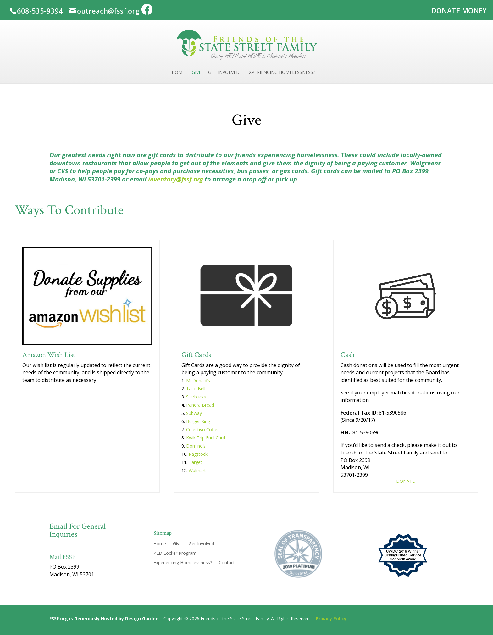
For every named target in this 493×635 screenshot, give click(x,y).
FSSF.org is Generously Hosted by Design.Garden (103, 618)
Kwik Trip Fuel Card (205, 438)
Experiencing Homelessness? (280, 72)
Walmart (197, 470)
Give (196, 72)
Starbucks (196, 397)
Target (195, 462)
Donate (405, 481)
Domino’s (196, 446)
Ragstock (198, 454)
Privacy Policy (331, 618)
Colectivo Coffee (203, 429)
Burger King (198, 421)
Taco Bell (195, 389)
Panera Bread (200, 405)
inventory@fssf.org (175, 179)
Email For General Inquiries (77, 530)
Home (178, 72)
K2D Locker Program (175, 553)
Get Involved (224, 72)
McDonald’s (198, 380)
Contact (227, 562)
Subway (194, 413)
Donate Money (459, 10)
